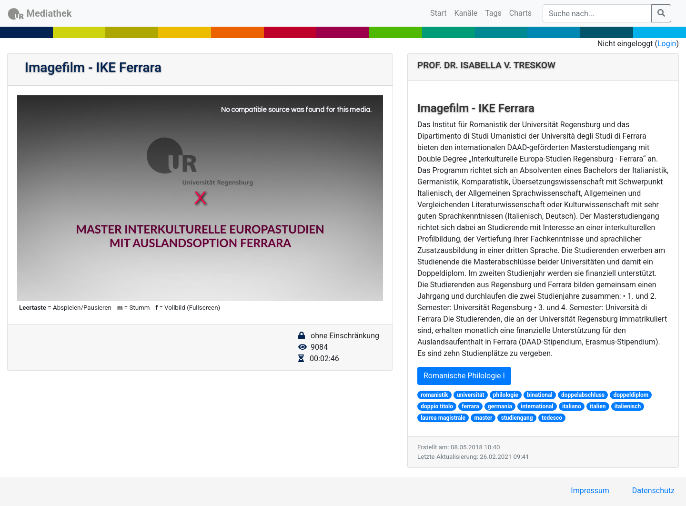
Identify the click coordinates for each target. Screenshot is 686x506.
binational (539, 395)
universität (470, 395)
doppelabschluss (583, 395)
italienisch (628, 406)
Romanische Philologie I (464, 375)
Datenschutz (653, 490)
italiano (571, 406)
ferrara (470, 406)
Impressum (590, 490)
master (483, 418)
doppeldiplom (631, 395)
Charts (520, 13)
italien (597, 406)
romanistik (434, 395)
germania (500, 406)
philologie (505, 395)
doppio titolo (437, 406)
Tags (493, 13)
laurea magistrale (443, 418)
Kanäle (466, 13)
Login (666, 43)
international (537, 406)
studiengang (517, 418)
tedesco (552, 418)
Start (440, 12)
